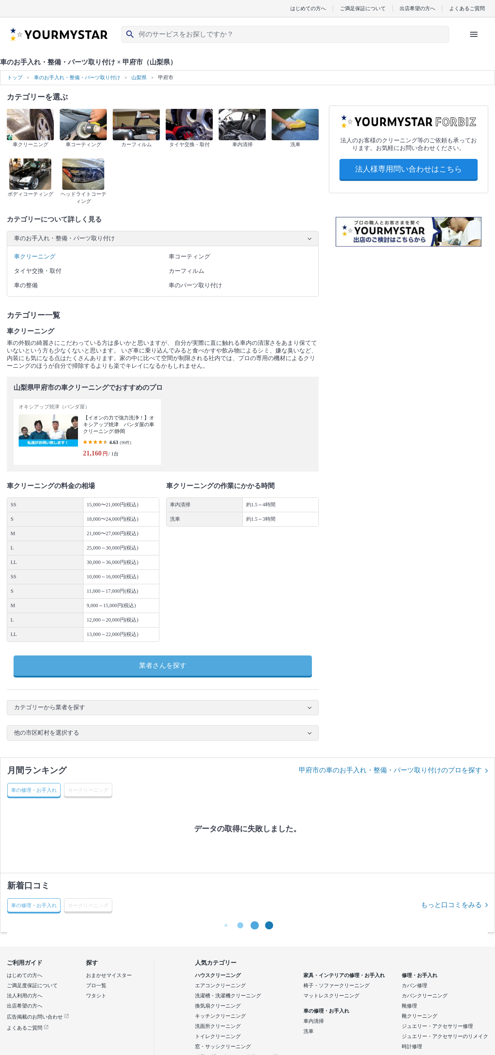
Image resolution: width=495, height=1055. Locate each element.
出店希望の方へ (417, 8)
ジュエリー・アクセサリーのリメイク (445, 1036)
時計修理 (412, 1046)
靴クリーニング (419, 1016)
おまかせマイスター (109, 975)
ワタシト (96, 996)
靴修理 (409, 1006)
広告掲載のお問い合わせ (38, 1017)
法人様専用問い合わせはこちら (408, 169)
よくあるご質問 (467, 8)
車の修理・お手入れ (326, 1011)
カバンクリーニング (425, 996)
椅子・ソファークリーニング (336, 985)
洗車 (308, 1031)
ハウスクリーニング (218, 975)
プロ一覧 (96, 985)
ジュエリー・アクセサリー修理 (437, 1026)
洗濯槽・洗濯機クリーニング (228, 996)
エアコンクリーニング (220, 985)
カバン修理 (414, 985)
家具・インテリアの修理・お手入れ (344, 975)
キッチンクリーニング (220, 1016)
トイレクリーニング (218, 1036)
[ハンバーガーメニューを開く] (474, 34)
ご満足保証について (363, 8)
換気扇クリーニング (218, 1006)
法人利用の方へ (24, 996)
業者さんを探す (162, 665)
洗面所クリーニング (218, 1026)
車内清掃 (313, 1021)
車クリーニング (35, 256)
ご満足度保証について (32, 985)
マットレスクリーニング (331, 996)
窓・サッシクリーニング (223, 1046)
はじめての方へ (308, 8)
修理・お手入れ (419, 975)
